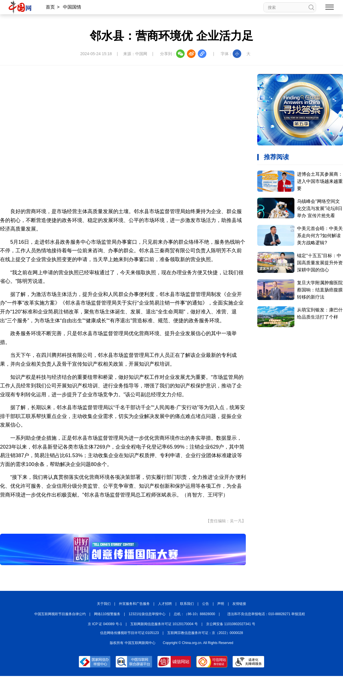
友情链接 (239, 604)
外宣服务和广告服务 (134, 604)
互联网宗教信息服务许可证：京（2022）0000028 (205, 633)
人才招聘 (165, 604)
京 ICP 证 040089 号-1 (105, 624)
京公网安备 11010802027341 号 (230, 624)
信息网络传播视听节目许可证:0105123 (129, 633)
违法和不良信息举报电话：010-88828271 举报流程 (266, 614)
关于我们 (104, 604)
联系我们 (187, 604)
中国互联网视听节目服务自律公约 (60, 614)
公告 (205, 604)
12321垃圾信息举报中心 (147, 614)
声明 (220, 604)
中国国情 (72, 7)
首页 (50, 7)
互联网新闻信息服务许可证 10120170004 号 (164, 624)
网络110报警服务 (107, 614)
